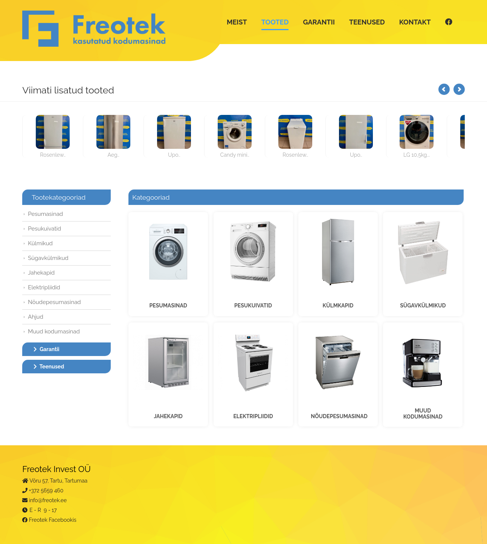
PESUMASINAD (169, 305)
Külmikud (42, 243)
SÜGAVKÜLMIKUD (421, 305)
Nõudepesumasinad (56, 302)
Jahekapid (43, 272)
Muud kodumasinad (56, 331)
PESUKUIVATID (253, 305)
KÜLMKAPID (337, 305)
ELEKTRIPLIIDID (253, 415)
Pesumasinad (47, 214)
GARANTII (317, 22)
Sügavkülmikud (50, 258)
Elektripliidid (46, 287)
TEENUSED (365, 22)
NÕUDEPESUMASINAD (338, 415)
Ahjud (38, 316)
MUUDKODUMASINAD (421, 412)
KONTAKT (413, 22)
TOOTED (273, 22)
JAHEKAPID (168, 415)
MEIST (235, 22)
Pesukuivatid (46, 228)
